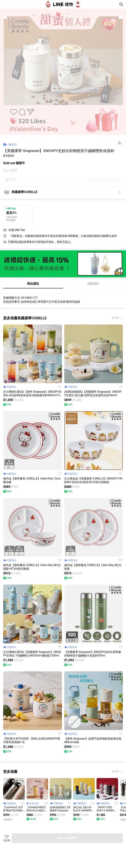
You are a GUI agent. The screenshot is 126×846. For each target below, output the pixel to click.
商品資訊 (33, 283)
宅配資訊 (93, 283)
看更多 (116, 317)
